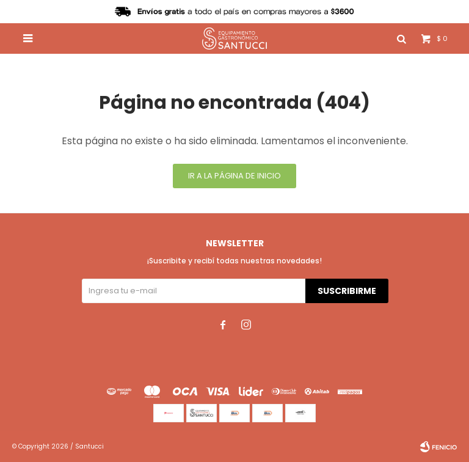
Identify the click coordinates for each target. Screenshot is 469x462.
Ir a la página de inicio (234, 176)
